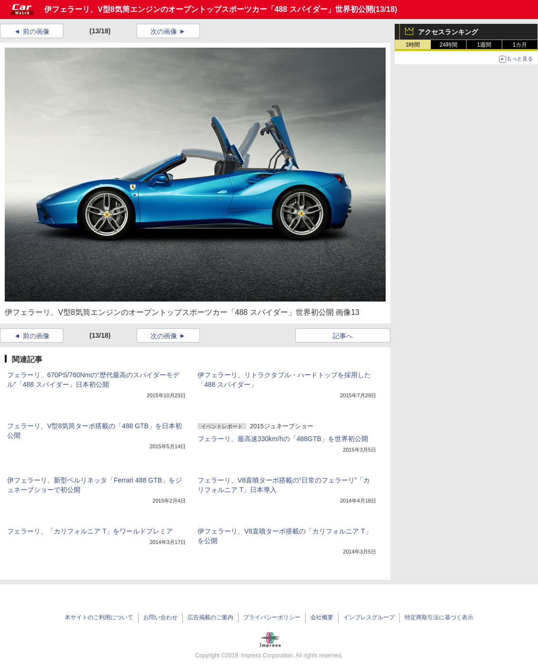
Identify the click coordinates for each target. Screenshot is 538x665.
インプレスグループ (369, 617)
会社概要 (321, 617)
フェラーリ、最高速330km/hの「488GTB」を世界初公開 (283, 439)
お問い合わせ (160, 617)
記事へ (343, 336)
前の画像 (36, 31)
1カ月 (520, 44)
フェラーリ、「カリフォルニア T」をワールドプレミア (90, 531)
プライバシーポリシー (271, 617)
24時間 (448, 44)
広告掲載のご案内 (210, 617)
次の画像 (163, 31)
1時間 (413, 44)
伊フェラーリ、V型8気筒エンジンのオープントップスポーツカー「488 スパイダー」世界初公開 (208, 9)
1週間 (484, 44)
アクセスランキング (448, 32)
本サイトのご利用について (99, 617)
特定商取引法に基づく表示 (439, 617)
